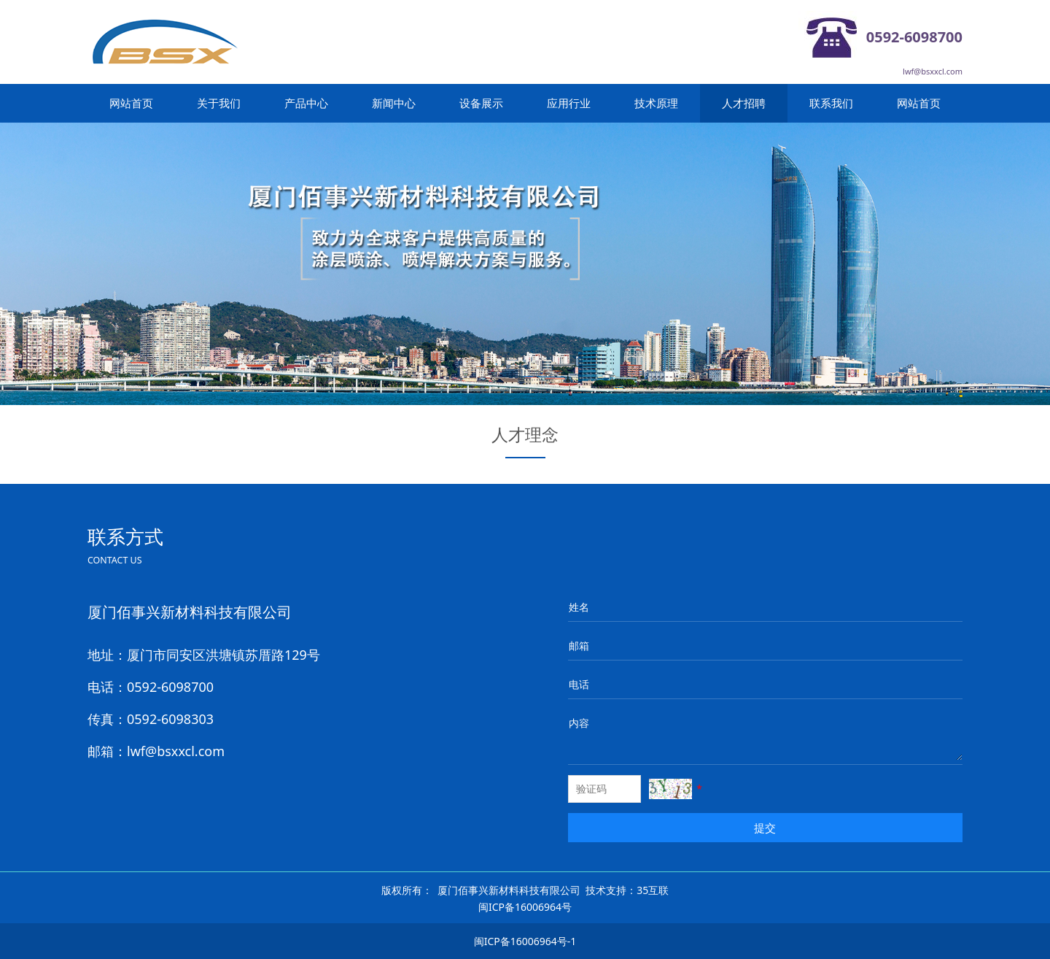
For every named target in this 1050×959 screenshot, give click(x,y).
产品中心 (306, 103)
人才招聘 (744, 103)
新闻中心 (394, 103)
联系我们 (831, 103)
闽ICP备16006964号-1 (525, 941)
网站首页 (131, 103)
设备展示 (481, 103)
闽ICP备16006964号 (525, 907)
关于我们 (219, 103)
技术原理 (656, 103)
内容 (579, 723)
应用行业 (569, 103)
